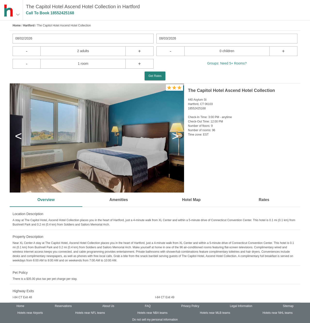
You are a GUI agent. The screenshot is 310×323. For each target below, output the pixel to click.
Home (17, 25)
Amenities (118, 200)
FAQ (148, 306)
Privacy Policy (190, 306)
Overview (45, 200)
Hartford (28, 25)
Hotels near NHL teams (278, 313)
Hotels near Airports (30, 313)
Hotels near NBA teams (152, 313)
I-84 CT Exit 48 (22, 297)
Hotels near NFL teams (90, 313)
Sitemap (288, 306)
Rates (264, 200)
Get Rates (155, 76)
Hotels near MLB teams (215, 313)
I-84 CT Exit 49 (164, 297)
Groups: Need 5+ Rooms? (227, 63)
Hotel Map (191, 200)
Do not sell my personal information (155, 319)
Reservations (63, 306)
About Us (108, 306)
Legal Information (241, 306)
